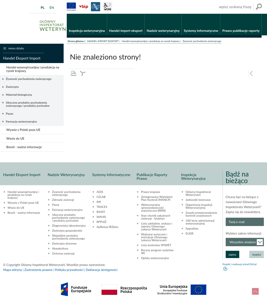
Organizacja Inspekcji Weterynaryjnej (199, 206)
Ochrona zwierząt (63, 253)
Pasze (9, 113)
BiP (83, 6)
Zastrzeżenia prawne (38, 270)
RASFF (101, 211)
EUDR (190, 233)
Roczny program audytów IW (157, 252)
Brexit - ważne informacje (24, 147)
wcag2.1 (107, 6)
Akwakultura (60, 248)
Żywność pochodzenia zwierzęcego (28, 79)
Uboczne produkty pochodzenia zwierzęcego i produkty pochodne (27, 104)
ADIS (100, 191)
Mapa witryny (12, 270)
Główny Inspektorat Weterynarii (198, 193)
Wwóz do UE (15, 138)
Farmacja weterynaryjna (21, 121)
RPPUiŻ (101, 221)
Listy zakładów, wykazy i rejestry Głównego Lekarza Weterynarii (156, 226)
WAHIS (101, 216)
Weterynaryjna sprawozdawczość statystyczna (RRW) (153, 207)
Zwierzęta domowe (64, 243)
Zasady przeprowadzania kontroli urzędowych (201, 214)
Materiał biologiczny (19, 94)
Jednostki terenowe (198, 199)
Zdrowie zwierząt (63, 199)
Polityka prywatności (69, 270)
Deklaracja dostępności (101, 270)
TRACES (102, 206)
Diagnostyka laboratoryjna (69, 225)
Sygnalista (192, 228)
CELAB (101, 196)
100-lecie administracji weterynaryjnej (200, 222)
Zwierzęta (12, 86)
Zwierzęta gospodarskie (67, 230)
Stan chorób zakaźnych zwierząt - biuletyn (155, 217)
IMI (99, 201)
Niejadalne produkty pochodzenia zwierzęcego (68, 237)
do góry (255, 291)
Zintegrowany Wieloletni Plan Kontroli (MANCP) (157, 198)
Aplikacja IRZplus (107, 226)
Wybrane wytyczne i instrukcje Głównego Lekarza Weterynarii (154, 237)
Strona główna (76, 41)
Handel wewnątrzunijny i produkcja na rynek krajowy (151, 41)
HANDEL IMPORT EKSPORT (102, 41)
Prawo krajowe (150, 191)
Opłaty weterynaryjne (155, 258)
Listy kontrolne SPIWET (156, 245)
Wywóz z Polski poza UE (23, 130)
